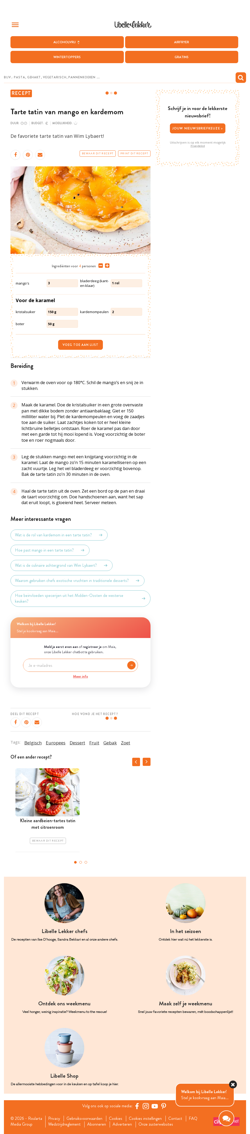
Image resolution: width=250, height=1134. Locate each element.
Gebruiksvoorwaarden (84, 1118)
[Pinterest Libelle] (163, 1106)
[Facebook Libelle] (137, 1106)
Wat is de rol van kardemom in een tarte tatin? (59, 535)
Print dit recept (134, 153)
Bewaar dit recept (97, 153)
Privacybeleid (198, 146)
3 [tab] (86, 862)
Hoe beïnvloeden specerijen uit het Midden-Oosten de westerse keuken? (80, 598)
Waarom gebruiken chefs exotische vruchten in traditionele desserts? (77, 580)
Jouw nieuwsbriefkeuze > (197, 128)
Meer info (80, 676)
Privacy (54, 1118)
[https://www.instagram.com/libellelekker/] (146, 1106)
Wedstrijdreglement (64, 1124)
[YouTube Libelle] (155, 1106)
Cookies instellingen (145, 1118)
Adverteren (122, 1124)
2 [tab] (80, 862)
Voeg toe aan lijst (80, 344)
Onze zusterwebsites (155, 1124)
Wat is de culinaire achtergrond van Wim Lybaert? (61, 565)
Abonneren (96, 1124)
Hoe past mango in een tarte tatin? (50, 550)
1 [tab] (75, 862)
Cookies (115, 1118)
